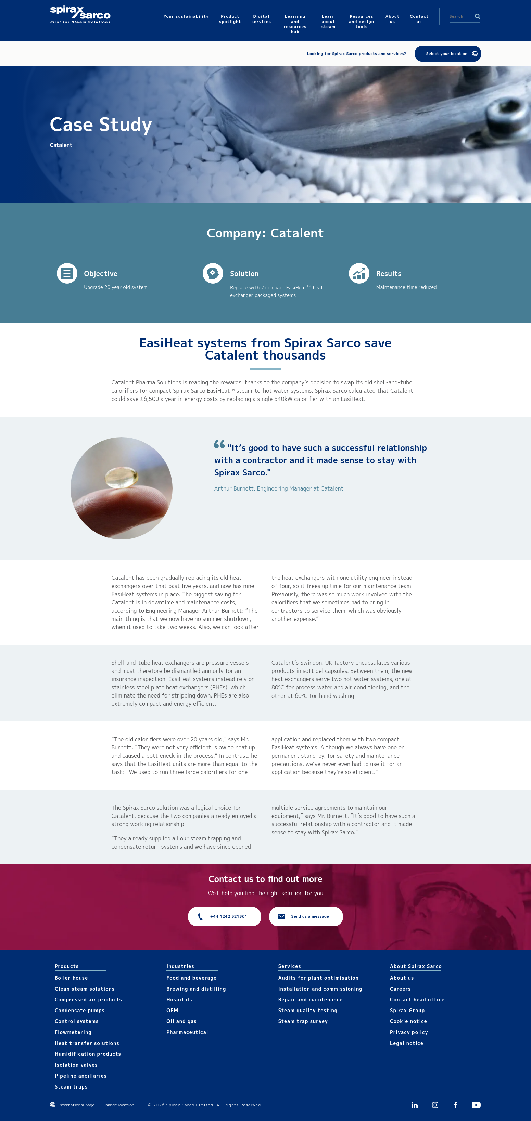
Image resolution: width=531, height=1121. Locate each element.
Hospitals (179, 999)
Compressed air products (88, 999)
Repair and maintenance (310, 999)
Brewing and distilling (196, 989)
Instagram (435, 1105)
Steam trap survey (303, 1021)
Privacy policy (409, 1032)
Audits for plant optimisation (318, 978)
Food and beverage (191, 978)
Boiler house (71, 978)
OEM (172, 1010)
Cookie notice (408, 1021)
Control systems (77, 1021)
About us (402, 978)
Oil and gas (181, 1021)
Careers (400, 989)
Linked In (414, 1105)
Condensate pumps (80, 1010)
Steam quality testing (308, 1010)
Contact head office (417, 999)
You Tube (476, 1105)
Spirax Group (407, 1010)
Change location (118, 1105)
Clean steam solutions (85, 989)
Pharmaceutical (187, 1032)
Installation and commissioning (320, 989)
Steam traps (71, 1086)
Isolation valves (76, 1064)
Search (477, 16)
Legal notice (406, 1043)
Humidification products (88, 1054)
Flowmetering (73, 1032)
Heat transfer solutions (87, 1043)
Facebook (456, 1105)
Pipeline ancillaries (81, 1075)
